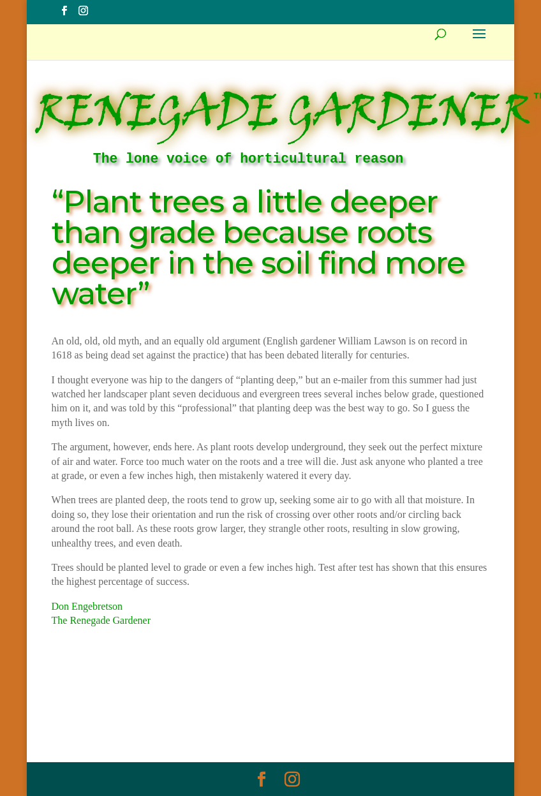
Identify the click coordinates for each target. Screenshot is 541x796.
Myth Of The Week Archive (175, 702)
